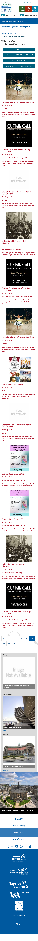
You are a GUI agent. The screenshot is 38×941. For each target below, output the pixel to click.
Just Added (29, 55)
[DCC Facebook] (12, 847)
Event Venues (10, 66)
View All (5, 691)
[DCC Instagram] (21, 847)
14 (9, 644)
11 (27, 639)
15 (14, 644)
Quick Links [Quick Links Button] (19, 832)
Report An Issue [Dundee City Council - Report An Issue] (19, 826)
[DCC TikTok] (30, 847)
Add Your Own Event (19, 60)
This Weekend (17, 55)
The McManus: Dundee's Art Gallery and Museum (17, 810)
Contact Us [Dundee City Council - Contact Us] (19, 819)
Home (3, 33)
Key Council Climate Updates (20, 27)
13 (4, 644)
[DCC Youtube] (17, 847)
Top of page (19, 839)
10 (21, 639)
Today (7, 55)
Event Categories (26, 66)
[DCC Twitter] (7, 848)
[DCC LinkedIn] (26, 847)
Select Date (19, 49)
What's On (12, 33)
